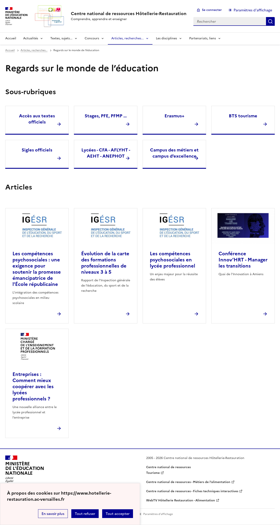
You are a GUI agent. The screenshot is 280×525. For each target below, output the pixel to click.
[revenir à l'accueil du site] (128, 13)
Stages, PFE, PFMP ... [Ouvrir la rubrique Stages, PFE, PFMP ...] (106, 116)
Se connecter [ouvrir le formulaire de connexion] (212, 10)
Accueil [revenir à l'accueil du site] (10, 38)
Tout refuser (85, 513)
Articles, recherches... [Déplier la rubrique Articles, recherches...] (127, 38)
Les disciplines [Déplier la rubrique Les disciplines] (166, 38)
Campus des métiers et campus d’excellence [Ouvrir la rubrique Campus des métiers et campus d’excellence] (174, 153)
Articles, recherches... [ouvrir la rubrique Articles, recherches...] (34, 50)
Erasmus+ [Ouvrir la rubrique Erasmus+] (174, 116)
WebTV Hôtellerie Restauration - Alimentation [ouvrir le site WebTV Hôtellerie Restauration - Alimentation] (180, 500)
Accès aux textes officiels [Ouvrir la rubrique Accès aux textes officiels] (37, 119)
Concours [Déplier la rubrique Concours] (92, 38)
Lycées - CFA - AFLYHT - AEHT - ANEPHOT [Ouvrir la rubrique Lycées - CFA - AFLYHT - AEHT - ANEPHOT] (105, 153)
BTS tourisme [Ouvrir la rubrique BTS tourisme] (243, 116)
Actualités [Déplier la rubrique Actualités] (30, 38)
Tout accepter (118, 513)
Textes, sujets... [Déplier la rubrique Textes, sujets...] (61, 38)
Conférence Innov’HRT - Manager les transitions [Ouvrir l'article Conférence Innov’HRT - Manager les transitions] (243, 259)
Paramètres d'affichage (253, 10)
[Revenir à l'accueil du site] (24, 470)
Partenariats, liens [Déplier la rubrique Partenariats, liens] (202, 38)
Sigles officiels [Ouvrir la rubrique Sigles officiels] (37, 150)
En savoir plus (53, 513)
